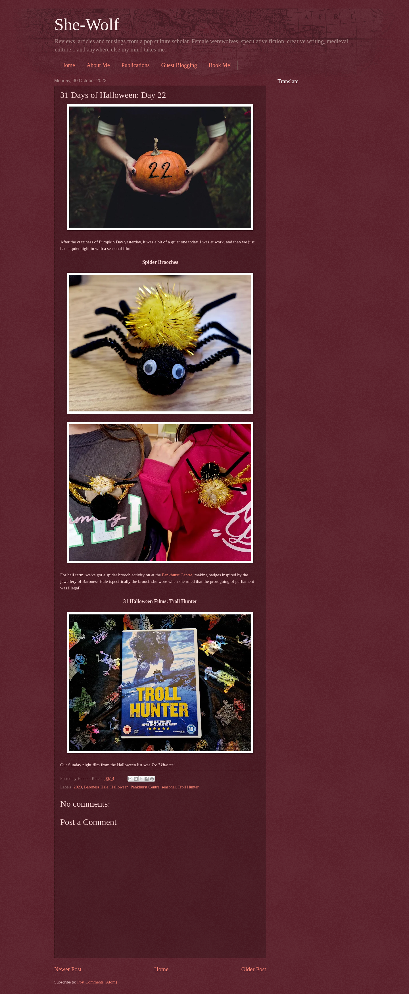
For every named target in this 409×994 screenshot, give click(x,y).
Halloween (119, 787)
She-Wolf (86, 24)
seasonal (169, 787)
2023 (78, 787)
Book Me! (220, 65)
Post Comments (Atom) (97, 982)
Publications (136, 65)
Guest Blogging (179, 65)
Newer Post (68, 969)
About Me (98, 65)
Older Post (253, 969)
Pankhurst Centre (177, 574)
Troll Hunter (188, 787)
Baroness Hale (96, 787)
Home (68, 65)
